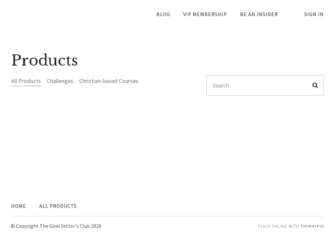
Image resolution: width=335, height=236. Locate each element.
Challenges (60, 81)
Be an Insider (259, 14)
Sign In (314, 14)
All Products (26, 81)
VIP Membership (205, 14)
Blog (163, 14)
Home (18, 206)
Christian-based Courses (108, 81)
